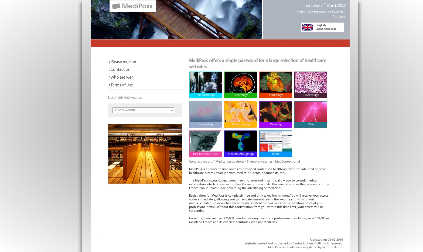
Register (339, 17)
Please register (123, 62)
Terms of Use (122, 85)
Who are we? (122, 77)
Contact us (120, 70)
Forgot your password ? (326, 12)
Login (300, 12)
